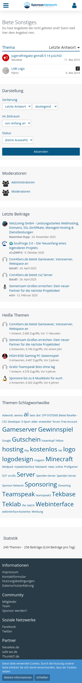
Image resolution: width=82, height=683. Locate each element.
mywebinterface (24, 467)
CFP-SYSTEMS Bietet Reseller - (60, 415)
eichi (12, 295)
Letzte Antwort (62, 47)
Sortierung (9, 100)
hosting (12, 449)
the (24, 505)
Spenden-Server (46, 476)
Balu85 (13, 268)
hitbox (60, 440)
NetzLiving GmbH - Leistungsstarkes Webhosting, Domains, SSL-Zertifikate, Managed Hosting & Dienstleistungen (44, 227)
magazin (39, 460)
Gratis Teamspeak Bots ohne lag (32, 367)
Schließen (42, 677)
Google (6, 440)
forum (56, 422)
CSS (4, 422)
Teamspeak (18, 494)
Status (6, 133)
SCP (4, 476)
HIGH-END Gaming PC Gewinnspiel (34, 356)
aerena (18, 415)
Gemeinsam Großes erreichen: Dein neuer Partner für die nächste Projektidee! (39, 288)
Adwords (7, 415)
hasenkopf (48, 440)
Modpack (7, 467)
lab (60, 450)
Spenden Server (66, 476)
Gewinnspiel (55, 429)
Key (26, 450)
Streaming (64, 485)
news (51, 467)
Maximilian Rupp (19, 237)
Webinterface (55, 504)
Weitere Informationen (18, 677)
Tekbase (64, 494)
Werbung (37, 512)
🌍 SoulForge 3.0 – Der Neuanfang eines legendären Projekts (37, 245)
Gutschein (26, 439)
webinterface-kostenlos (16, 512)
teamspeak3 (43, 495)
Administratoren (23, 182)
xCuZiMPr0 (16, 252)
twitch (31, 505)
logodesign (17, 459)
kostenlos (43, 449)
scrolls (12, 476)
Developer (14, 422)
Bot (38, 415)
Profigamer (71, 467)
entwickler (45, 422)
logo (69, 449)
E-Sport (25, 422)
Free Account (69, 422)
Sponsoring (41, 484)
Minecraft (59, 459)
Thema (8, 47)
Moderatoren (20, 191)
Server (26, 474)
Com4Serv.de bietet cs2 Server (31, 275)
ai (26, 414)
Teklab (11, 504)
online (59, 467)
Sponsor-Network (13, 485)
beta (32, 415)
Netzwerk (41, 467)
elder (34, 422)
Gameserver (19, 429)
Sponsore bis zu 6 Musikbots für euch (36, 378)
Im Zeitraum (11, 116)
